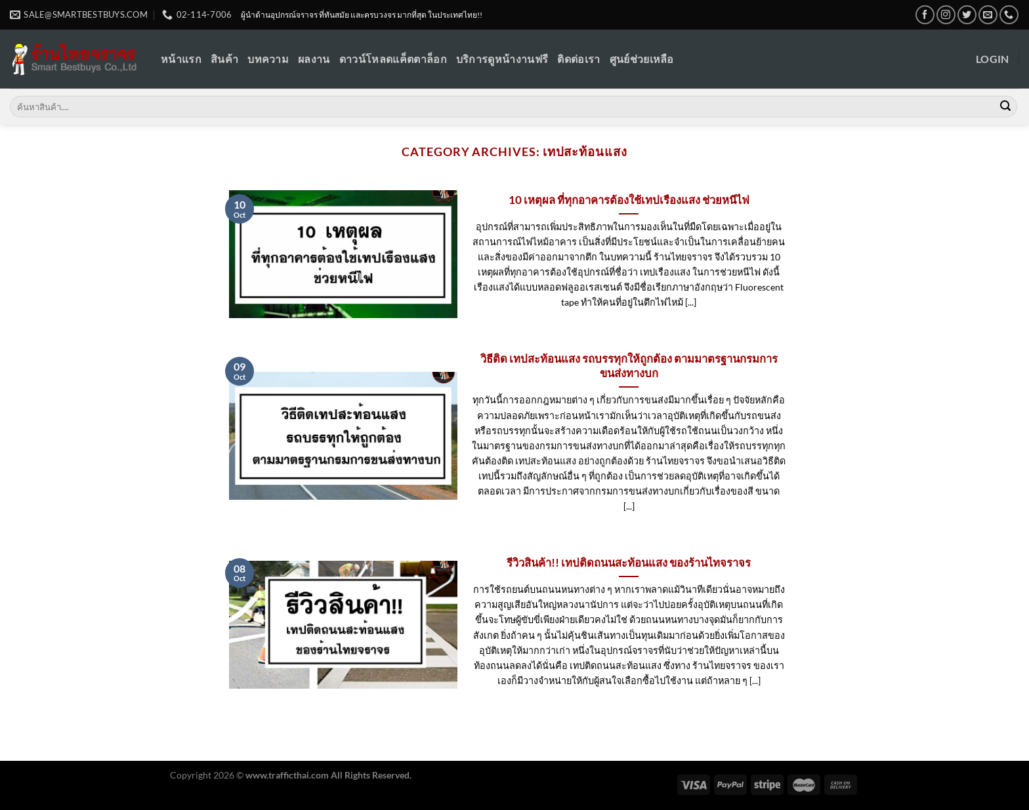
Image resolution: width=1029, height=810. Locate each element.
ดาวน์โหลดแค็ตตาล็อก (393, 58)
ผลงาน (314, 58)
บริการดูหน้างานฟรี (502, 58)
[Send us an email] (988, 14)
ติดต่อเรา (578, 58)
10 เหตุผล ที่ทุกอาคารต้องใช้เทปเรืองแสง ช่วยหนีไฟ (629, 200)
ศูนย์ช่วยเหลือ (642, 58)
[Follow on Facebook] (924, 14)
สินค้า (224, 58)
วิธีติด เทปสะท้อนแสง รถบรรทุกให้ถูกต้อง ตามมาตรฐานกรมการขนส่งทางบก (629, 366)
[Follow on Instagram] (946, 14)
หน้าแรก (181, 58)
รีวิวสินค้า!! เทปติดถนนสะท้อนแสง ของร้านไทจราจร (629, 562)
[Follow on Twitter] (966, 14)
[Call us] (1008, 14)
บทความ (268, 58)
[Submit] (1005, 107)
